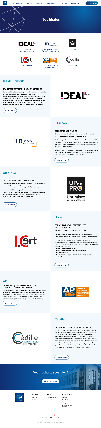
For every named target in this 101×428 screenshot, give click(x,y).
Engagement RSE (52, 397)
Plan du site (65, 400)
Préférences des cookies (67, 406)
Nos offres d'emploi (50, 381)
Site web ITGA (75, 3)
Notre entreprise (17, 3)
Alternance (39, 3)
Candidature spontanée (35, 398)
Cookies (64, 397)
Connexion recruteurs (65, 402)
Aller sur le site (10, 110)
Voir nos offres (92, 3)
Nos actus (64, 3)
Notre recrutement (51, 3)
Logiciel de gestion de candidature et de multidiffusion (50, 422)
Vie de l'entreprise (52, 400)
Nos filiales (28, 3)
